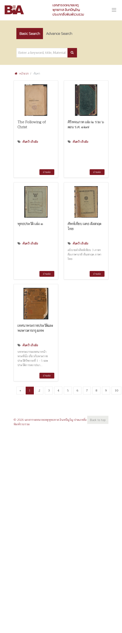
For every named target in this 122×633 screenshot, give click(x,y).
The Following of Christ (31, 124)
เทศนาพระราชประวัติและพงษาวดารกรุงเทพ (35, 328)
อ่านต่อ (47, 172)
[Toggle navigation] (114, 10)
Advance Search (59, 33)
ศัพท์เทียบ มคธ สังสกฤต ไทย (84, 226)
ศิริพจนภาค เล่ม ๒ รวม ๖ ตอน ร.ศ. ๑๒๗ (86, 124)
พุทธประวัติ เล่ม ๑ (30, 224)
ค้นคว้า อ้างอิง (30, 141)
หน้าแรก (22, 73)
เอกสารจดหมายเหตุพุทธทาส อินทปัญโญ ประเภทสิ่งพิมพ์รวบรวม (68, 10)
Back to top (98, 420)
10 (116, 390)
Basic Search (29, 33)
